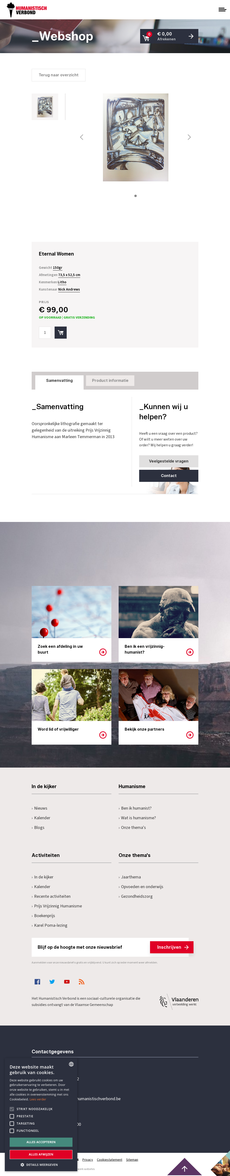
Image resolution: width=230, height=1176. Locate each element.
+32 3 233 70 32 (65, 1079)
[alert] (41, 1114)
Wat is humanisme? (137, 818)
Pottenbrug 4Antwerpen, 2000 (66, 1121)
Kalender (41, 818)
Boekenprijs (43, 916)
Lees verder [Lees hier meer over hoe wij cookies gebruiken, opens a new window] (38, 1099)
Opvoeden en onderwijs (141, 887)
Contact (169, 475)
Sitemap (132, 1159)
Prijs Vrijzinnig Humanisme (57, 906)
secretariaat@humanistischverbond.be (86, 1099)
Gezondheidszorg (136, 896)
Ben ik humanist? (135, 808)
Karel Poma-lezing (49, 925)
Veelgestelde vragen (168, 461)
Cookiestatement (109, 1159)
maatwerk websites (83, 1169)
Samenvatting (59, 380)
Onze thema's (132, 828)
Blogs (38, 828)
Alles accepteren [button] (41, 1142)
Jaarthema (130, 877)
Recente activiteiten (51, 896)
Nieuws (39, 808)
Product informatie (110, 380)
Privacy (87, 1159)
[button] (41, 1164)
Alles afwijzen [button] (41, 1154)
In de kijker (42, 877)
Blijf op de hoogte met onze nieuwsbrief (113, 947)
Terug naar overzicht (59, 75)
